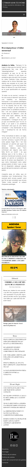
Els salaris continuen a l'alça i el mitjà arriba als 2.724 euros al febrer (14, 397)
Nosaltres (5, 449)
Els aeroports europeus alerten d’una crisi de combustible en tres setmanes (14, 349)
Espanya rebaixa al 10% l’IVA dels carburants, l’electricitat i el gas (14, 365)
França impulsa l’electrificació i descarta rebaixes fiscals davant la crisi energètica (14, 341)
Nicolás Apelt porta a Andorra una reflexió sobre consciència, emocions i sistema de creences (14, 405)
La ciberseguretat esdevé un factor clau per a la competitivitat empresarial (13, 413)
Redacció (7, 53)
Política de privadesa (9, 454)
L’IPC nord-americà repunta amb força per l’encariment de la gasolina (14, 357)
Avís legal (5, 452)
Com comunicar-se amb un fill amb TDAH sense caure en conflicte (13, 390)
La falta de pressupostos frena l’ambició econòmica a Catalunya (14, 372)
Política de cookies (8, 457)
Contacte (5, 462)
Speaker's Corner (7, 43)
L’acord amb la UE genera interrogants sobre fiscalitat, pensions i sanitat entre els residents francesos (14, 210)
